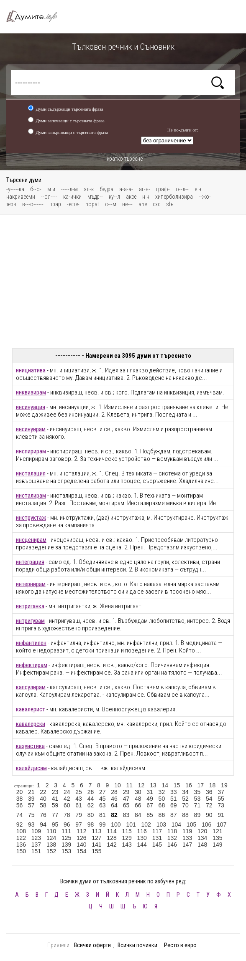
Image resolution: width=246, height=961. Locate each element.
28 (114, 792)
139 (66, 844)
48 (138, 798)
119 (187, 831)
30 (138, 792)
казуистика (30, 746)
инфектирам (31, 665)
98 (90, 824)
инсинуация (30, 407)
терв (11, 204)
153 (66, 851)
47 (126, 798)
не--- (127, 204)
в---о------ (33, 204)
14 (164, 785)
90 (209, 815)
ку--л (114, 196)
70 (185, 805)
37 (221, 792)
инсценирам (31, 540)
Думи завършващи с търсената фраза (72, 132)
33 (173, 792)
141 (96, 844)
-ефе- (73, 204)
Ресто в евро (180, 945)
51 (173, 798)
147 (187, 844)
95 (55, 824)
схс (156, 204)
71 (197, 805)
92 (19, 824)
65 (126, 805)
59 (55, 805)
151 (36, 851)
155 (96, 851)
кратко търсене (125, 158)
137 (36, 844)
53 (197, 798)
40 (43, 798)
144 (142, 844)
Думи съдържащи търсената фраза (69, 108)
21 (31, 792)
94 (43, 824)
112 (81, 831)
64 (114, 805)
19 (224, 785)
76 (43, 815)
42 (67, 798)
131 (157, 838)
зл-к (89, 189)
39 (31, 798)
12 (141, 785)
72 (209, 805)
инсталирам (31, 495)
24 (67, 792)
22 (43, 792)
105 (191, 824)
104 (176, 824)
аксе (131, 196)
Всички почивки (137, 945)
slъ (169, 204)
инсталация (31, 473)
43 (78, 798)
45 (102, 798)
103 (161, 824)
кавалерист (30, 709)
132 (172, 838)
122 (21, 838)
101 (131, 824)
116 (142, 831)
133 (187, 838)
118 (172, 831)
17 (200, 785)
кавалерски (30, 724)
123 (36, 838)
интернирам (31, 584)
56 (19, 805)
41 (55, 798)
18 (212, 785)
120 (202, 831)
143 (126, 844)
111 (66, 831)
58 (43, 805)
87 (173, 815)
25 (78, 792)
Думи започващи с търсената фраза (70, 120)
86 (162, 815)
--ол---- (49, 196)
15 (177, 785)
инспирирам (31, 451)
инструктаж (31, 517)
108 (21, 831)
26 (90, 792)
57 (31, 805)
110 (51, 831)
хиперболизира (174, 196)
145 (157, 844)
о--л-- (182, 189)
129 (126, 838)
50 (162, 798)
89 (197, 815)
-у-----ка (15, 189)
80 (90, 815)
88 (185, 815)
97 (78, 824)
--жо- (205, 196)
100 (115, 824)
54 (209, 798)
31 (149, 792)
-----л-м (69, 189)
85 (149, 815)
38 (19, 798)
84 (138, 815)
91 (221, 815)
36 (209, 792)
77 (55, 815)
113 (96, 831)
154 (81, 851)
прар (55, 204)
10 (117, 785)
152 (51, 851)
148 (202, 844)
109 (36, 831)
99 (102, 824)
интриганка (30, 606)
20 (19, 792)
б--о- (35, 189)
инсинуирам (31, 429)
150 (21, 851)
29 (126, 792)
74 (19, 815)
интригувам (30, 621)
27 (102, 792)
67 (149, 805)
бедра (106, 189)
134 (202, 838)
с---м (110, 204)
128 (111, 838)
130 (142, 838)
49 (149, 798)
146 (172, 844)
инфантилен (31, 643)
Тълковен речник (35, 16)
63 (102, 805)
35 (197, 792)
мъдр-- (95, 196)
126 (81, 838)
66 (138, 805)
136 (21, 844)
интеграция (30, 562)
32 (162, 792)
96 (67, 824)
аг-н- (144, 189)
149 (217, 844)
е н (198, 189)
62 (90, 805)
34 (185, 792)
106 (206, 824)
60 (67, 805)
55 (221, 798)
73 (221, 805)
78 (67, 815)
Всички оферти (92, 945)
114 (111, 831)
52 (185, 798)
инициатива (31, 370)
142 (111, 844)
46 (114, 798)
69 (173, 805)
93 (31, 824)
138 (51, 844)
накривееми (20, 196)
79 (78, 815)
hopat (92, 204)
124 (51, 838)
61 (78, 805)
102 (146, 824)
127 (96, 838)
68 (162, 805)
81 (102, 815)
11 (129, 785)
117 (157, 831)
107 (221, 824)
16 (188, 785)
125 (66, 838)
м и (51, 189)
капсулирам (31, 687)
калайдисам (31, 768)
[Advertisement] (123, 281)
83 (126, 815)
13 (153, 785)
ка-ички (72, 196)
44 (90, 798)
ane (142, 204)
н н (145, 196)
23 (55, 792)
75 (31, 815)
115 (126, 831)
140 (81, 844)
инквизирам (31, 392)
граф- (163, 189)
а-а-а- (126, 189)
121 (217, 831)
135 (217, 838)
